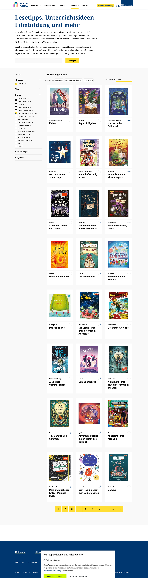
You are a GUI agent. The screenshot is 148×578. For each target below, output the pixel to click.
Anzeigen (72, 61)
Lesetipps (21, 83)
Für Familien (55, 572)
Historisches (22, 119)
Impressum (63, 562)
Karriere (17, 572)
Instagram (40, 552)
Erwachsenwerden (23, 107)
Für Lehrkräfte (84, 572)
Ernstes (20, 104)
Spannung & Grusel (24, 140)
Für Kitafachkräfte (69, 572)
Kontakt (35, 572)
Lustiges (20, 128)
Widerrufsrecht (20, 562)
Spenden (44, 572)
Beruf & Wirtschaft (23, 101)
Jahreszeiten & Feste (24, 122)
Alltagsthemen (22, 98)
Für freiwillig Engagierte (121, 572)
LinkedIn (80, 552)
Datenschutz (33, 562)
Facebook (59, 552)
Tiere (19, 146)
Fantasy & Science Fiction (26, 113)
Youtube (100, 552)
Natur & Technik (23, 137)
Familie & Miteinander (24, 110)
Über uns (26, 572)
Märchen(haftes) (23, 134)
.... (113, 509)
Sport (19, 143)
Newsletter (20, 552)
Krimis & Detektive (23, 125)
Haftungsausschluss (48, 562)
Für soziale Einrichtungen (101, 572)
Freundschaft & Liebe (24, 116)
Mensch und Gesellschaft (26, 131)
